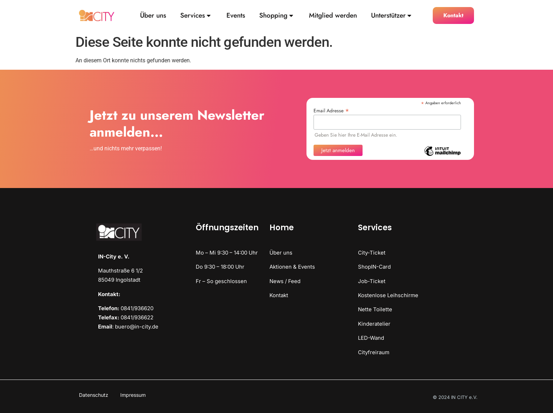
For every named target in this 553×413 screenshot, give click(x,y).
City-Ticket (371, 252)
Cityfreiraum (373, 352)
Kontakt (278, 295)
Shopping (276, 15)
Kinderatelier (374, 323)
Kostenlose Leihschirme (388, 295)
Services (195, 15)
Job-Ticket (371, 281)
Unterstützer (391, 15)
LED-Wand (371, 337)
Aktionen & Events (292, 266)
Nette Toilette (375, 309)
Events (235, 15)
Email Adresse (331, 110)
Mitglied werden (333, 15)
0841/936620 (137, 308)
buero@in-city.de (136, 326)
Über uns (153, 15)
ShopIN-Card (374, 266)
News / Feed (284, 281)
